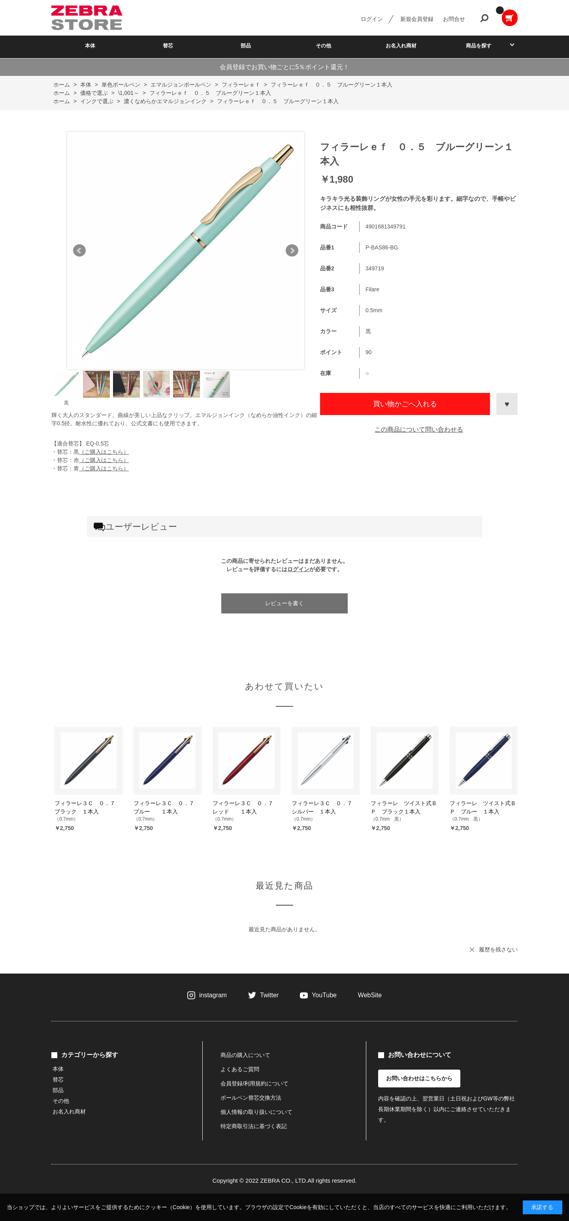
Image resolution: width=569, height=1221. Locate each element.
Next (292, 250)
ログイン (372, 19)
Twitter (269, 995)
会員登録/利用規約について (254, 1083)
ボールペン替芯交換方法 (250, 1098)
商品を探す (479, 46)
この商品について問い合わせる (419, 429)
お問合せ (454, 19)
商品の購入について (245, 1055)
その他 (323, 46)
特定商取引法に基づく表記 (253, 1126)
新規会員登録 (416, 19)
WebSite (370, 995)
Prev (79, 250)
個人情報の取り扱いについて (256, 1112)
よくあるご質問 (239, 1069)
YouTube (324, 995)
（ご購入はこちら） (104, 452)
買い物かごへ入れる (405, 404)
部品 (246, 46)
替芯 (168, 46)
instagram (213, 995)
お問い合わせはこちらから (419, 1078)
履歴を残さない (498, 949)
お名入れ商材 (401, 46)
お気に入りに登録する (507, 404)
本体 (90, 46)
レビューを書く (284, 603)
